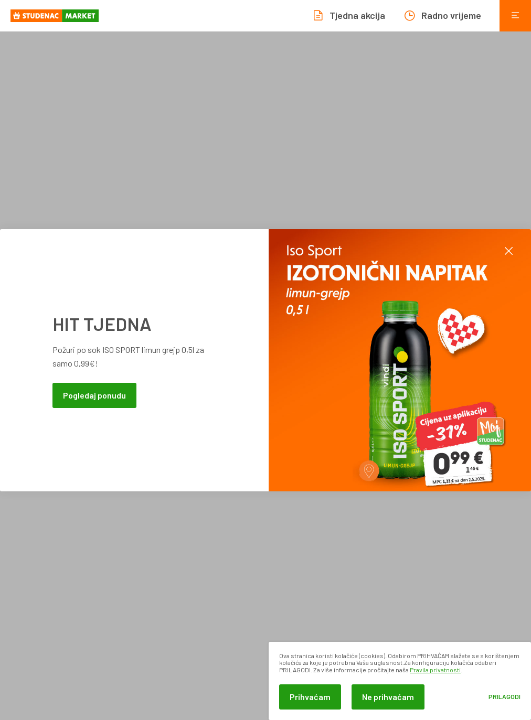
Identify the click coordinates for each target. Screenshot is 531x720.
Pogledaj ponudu (94, 395)
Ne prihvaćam (388, 697)
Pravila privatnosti (435, 669)
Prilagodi (504, 696)
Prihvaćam (310, 697)
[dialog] (400, 681)
